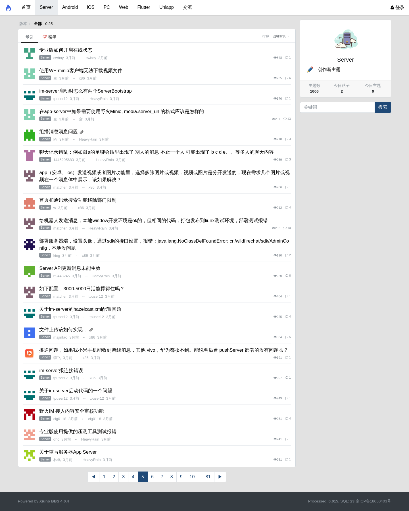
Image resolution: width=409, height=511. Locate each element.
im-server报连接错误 (61, 370)
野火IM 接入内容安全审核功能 (71, 411)
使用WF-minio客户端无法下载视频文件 (80, 70)
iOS (91, 7)
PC (107, 7)
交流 (187, 7)
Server (46, 7)
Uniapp (166, 7)
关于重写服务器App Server (68, 452)
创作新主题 (323, 69)
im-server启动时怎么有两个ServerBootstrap (85, 91)
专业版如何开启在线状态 (65, 50)
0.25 (49, 24)
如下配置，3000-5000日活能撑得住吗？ (82, 288)
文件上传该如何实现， (63, 329)
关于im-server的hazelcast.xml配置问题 (80, 309)
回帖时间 (280, 36)
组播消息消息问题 (58, 131)
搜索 (382, 107)
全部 (38, 24)
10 (192, 476)
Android (70, 7)
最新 (30, 36)
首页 (26, 7)
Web (123, 7)
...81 (206, 476)
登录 (397, 7)
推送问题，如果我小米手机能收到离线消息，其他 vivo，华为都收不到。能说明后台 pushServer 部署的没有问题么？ (163, 350)
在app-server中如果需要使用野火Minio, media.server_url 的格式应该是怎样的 (121, 111)
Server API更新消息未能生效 (69, 268)
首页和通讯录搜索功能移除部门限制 (77, 200)
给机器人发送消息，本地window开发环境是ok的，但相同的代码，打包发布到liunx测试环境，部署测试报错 (153, 220)
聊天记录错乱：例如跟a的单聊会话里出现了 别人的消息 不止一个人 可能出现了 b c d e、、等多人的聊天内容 (156, 152)
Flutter (143, 7)
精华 (49, 36)
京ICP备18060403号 (373, 501)
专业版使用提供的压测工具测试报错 (77, 431)
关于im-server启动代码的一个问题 (75, 390)
